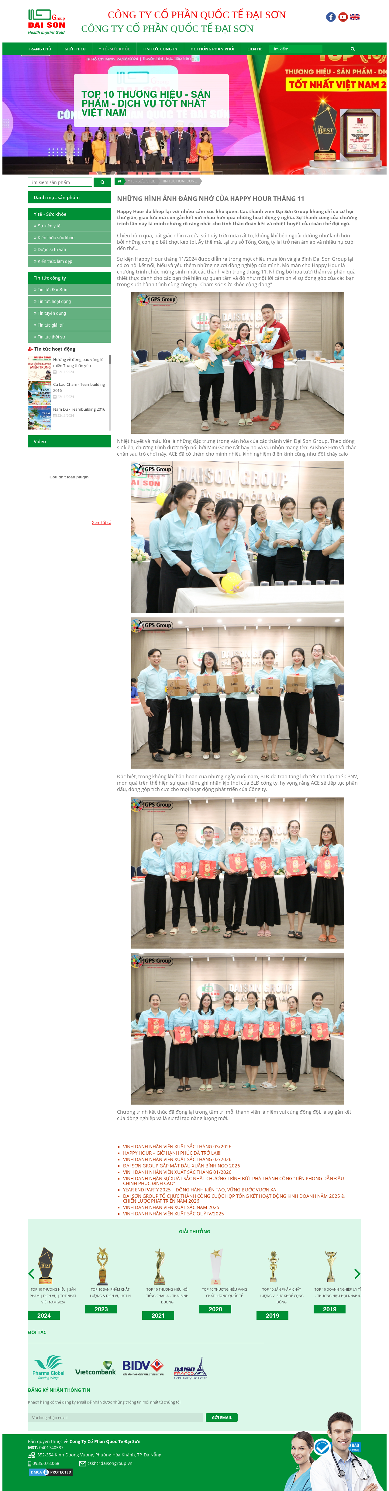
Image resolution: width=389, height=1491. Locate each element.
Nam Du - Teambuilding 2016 (79, 409)
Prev (33, 1274)
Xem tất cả (101, 522)
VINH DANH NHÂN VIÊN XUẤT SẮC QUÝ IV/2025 (173, 1214)
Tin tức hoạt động (179, 181)
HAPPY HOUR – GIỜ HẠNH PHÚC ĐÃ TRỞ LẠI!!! (172, 1153)
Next (359, 1274)
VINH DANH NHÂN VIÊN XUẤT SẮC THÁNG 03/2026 (177, 1146)
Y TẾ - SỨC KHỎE (141, 181)
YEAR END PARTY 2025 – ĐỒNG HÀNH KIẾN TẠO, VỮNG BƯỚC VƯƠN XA (199, 1190)
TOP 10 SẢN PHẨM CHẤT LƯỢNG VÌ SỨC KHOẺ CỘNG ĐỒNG (282, 1295)
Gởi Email (222, 1417)
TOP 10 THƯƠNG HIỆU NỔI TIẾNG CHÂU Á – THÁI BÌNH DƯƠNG (167, 1295)
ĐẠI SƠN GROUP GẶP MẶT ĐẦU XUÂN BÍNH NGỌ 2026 (181, 1166)
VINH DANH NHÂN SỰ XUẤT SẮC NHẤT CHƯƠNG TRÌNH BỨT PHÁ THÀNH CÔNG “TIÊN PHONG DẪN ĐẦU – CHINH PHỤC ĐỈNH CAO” (235, 1180)
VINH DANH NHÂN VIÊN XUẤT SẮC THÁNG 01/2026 (177, 1172)
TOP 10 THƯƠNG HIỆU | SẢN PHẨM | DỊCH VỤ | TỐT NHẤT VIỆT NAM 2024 (53, 1295)
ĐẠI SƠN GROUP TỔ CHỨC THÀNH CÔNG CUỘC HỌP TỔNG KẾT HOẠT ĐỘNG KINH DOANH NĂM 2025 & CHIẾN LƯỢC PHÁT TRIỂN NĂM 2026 (234, 1198)
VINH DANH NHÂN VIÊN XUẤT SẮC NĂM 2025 (171, 1207)
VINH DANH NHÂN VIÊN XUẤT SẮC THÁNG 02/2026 (177, 1159)
